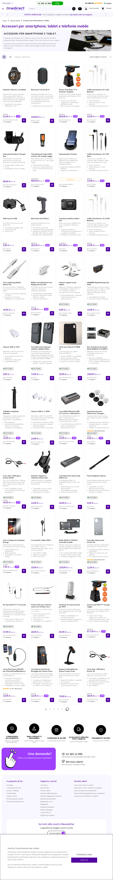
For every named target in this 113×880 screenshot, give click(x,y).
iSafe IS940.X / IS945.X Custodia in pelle (68, 541)
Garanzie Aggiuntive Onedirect (51, 796)
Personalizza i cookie (84, 854)
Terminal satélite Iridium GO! (69, 220)
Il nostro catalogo (13, 791)
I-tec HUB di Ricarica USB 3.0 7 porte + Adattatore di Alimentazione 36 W (70, 412)
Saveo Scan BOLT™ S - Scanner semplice (68, 91)
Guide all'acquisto (46, 810)
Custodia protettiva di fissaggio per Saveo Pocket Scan (42, 670)
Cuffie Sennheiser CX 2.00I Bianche (98, 91)
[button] (12, 122)
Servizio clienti (72, 761)
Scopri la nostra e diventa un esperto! (56, 15)
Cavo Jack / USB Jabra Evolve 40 (96, 670)
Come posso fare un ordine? (83, 785)
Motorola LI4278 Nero (40, 219)
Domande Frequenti (47, 807)
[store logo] (15, 9)
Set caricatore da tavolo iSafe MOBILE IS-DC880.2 (97, 348)
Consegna (43, 785)
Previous (7, 14)
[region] (56, 857)
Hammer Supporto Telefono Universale (39, 477)
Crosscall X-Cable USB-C (41, 540)
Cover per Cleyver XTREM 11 (69, 348)
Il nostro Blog (11, 793)
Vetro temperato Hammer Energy (14, 541)
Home (5, 21)
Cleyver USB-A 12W (11, 347)
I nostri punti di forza (14, 788)
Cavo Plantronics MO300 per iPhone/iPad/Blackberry (14, 670)
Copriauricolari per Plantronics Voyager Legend (95, 412)
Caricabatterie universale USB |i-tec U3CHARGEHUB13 (69, 477)
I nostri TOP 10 (45, 812)
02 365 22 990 (72, 754)
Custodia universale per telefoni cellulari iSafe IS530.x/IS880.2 (41, 348)
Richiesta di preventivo (48, 799)
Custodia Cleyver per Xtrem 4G (95, 541)
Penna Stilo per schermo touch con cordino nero (41, 606)
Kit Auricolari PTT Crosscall (14, 605)
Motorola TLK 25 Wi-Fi (40, 90)
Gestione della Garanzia (48, 793)
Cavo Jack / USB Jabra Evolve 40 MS (12, 477)
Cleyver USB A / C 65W (40, 411)
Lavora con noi (12, 796)
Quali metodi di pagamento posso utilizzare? (89, 793)
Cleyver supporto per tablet (68, 284)
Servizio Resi (44, 788)
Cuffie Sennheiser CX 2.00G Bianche (98, 220)
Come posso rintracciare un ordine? (86, 796)
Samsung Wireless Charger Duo (14, 155)
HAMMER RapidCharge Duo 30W (98, 284)
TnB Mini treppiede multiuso (11, 412)
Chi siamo (10, 785)
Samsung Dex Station (68, 154)
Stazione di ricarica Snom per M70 (69, 606)
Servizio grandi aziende (15, 799)
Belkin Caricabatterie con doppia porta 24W (41, 284)
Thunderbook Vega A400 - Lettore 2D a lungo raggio (42, 155)
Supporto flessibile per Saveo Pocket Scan (68, 670)
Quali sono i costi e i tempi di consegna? (88, 788)
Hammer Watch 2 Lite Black (14, 90)
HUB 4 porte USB (10, 219)
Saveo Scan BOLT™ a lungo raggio (98, 606)
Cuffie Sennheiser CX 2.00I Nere (98, 155)
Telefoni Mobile (15, 21)
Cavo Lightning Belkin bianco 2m (12, 284)
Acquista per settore (47, 815)
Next (106, 14)
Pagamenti (44, 804)
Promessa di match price (15, 802)
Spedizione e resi (46, 802)
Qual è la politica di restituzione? (85, 791)
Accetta (84, 860)
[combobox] (52, 9)
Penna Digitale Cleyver (96, 476)
